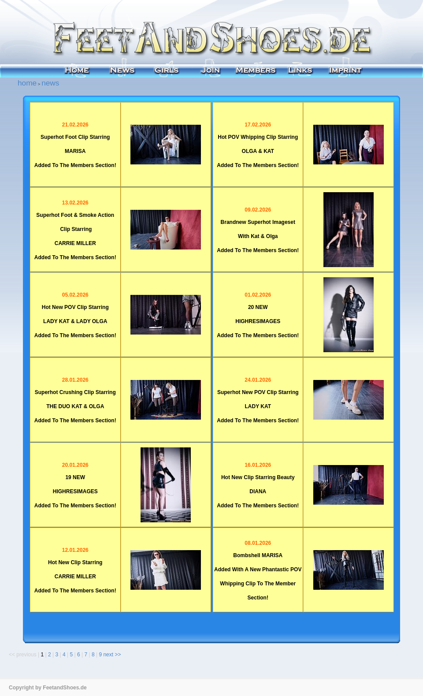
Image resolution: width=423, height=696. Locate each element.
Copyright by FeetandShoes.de (48, 688)
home (27, 82)
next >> (112, 654)
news (50, 82)
